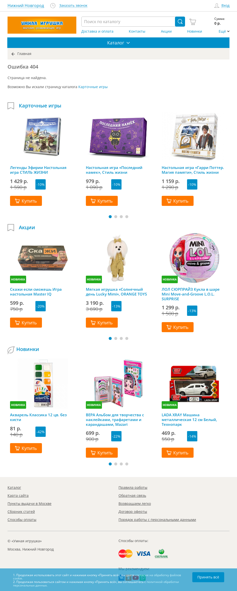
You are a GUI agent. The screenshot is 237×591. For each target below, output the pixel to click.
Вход (225, 6)
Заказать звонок (73, 6)
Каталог (14, 487)
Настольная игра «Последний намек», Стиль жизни (114, 170)
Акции (166, 31)
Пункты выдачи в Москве (29, 503)
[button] (110, 216)
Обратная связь (132, 495)
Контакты (137, 31)
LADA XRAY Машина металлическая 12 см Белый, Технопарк (189, 419)
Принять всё (208, 577)
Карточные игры (93, 86)
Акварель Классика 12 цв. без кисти (38, 417)
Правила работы (132, 487)
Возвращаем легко (134, 503)
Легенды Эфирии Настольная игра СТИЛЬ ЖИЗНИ (38, 170)
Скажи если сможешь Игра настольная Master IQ (36, 292)
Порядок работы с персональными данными (157, 519)
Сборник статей (21, 511)
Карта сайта (18, 495)
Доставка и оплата (97, 31)
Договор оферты (132, 511)
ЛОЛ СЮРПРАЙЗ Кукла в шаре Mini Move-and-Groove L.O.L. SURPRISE (191, 294)
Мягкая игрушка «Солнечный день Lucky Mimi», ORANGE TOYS (116, 292)
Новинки (194, 31)
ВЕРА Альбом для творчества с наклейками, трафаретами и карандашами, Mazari (115, 419)
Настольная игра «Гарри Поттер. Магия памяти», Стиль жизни (193, 170)
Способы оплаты (22, 519)
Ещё (222, 31)
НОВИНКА (18, 279)
